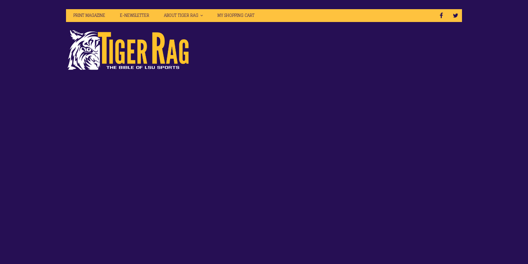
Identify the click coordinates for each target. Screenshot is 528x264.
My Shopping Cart (235, 15)
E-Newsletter (134, 15)
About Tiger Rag (181, 15)
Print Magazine (89, 15)
